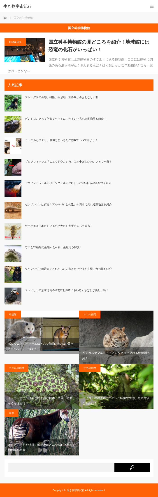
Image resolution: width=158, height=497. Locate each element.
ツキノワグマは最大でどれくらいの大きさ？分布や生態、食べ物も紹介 (68, 268)
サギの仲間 (90, 368)
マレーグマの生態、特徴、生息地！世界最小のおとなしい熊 (61, 97)
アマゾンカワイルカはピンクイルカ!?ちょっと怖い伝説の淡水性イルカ (68, 183)
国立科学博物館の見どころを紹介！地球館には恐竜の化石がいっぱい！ (99, 45)
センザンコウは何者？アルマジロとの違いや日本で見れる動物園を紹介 (68, 204)
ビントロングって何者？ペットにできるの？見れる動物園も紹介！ (65, 118)
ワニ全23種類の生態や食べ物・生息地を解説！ (53, 247)
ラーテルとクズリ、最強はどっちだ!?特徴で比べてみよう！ (61, 140)
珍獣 (11, 413)
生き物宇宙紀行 (75, 490)
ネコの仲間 (90, 314)
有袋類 (12, 314)
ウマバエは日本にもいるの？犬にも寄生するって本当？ (59, 226)
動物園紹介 (15, 42)
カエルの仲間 (16, 368)
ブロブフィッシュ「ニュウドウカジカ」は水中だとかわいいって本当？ (68, 161)
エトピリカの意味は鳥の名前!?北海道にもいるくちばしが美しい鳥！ (67, 290)
